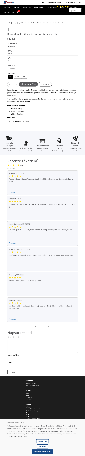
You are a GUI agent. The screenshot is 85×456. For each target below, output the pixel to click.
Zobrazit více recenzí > (42, 327)
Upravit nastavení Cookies (42, 451)
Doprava (28, 413)
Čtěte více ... (13, 192)
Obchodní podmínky (32, 411)
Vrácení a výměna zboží (33, 419)
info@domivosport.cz (32, 385)
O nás (28, 395)
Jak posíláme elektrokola (33, 409)
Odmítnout (42, 446)
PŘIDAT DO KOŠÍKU (28, 84)
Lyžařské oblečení (24, 23)
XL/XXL (17, 77)
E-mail (10, 362)
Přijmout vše (42, 441)
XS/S (24, 77)
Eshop (14, 23)
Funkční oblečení (36, 23)
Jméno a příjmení (14, 355)
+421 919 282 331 (31, 383)
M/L (10, 77)
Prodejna (29, 397)
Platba (28, 415)
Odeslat (12, 372)
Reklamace (29, 417)
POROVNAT (45, 84)
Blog (27, 393)
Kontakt (28, 399)
